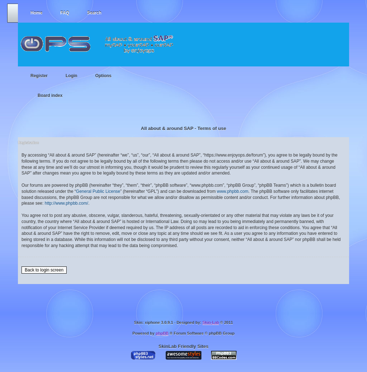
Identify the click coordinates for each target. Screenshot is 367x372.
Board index (50, 95)
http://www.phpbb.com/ (66, 203)
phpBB (162, 333)
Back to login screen (44, 270)
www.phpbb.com (232, 191)
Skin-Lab (210, 322)
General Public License (98, 191)
